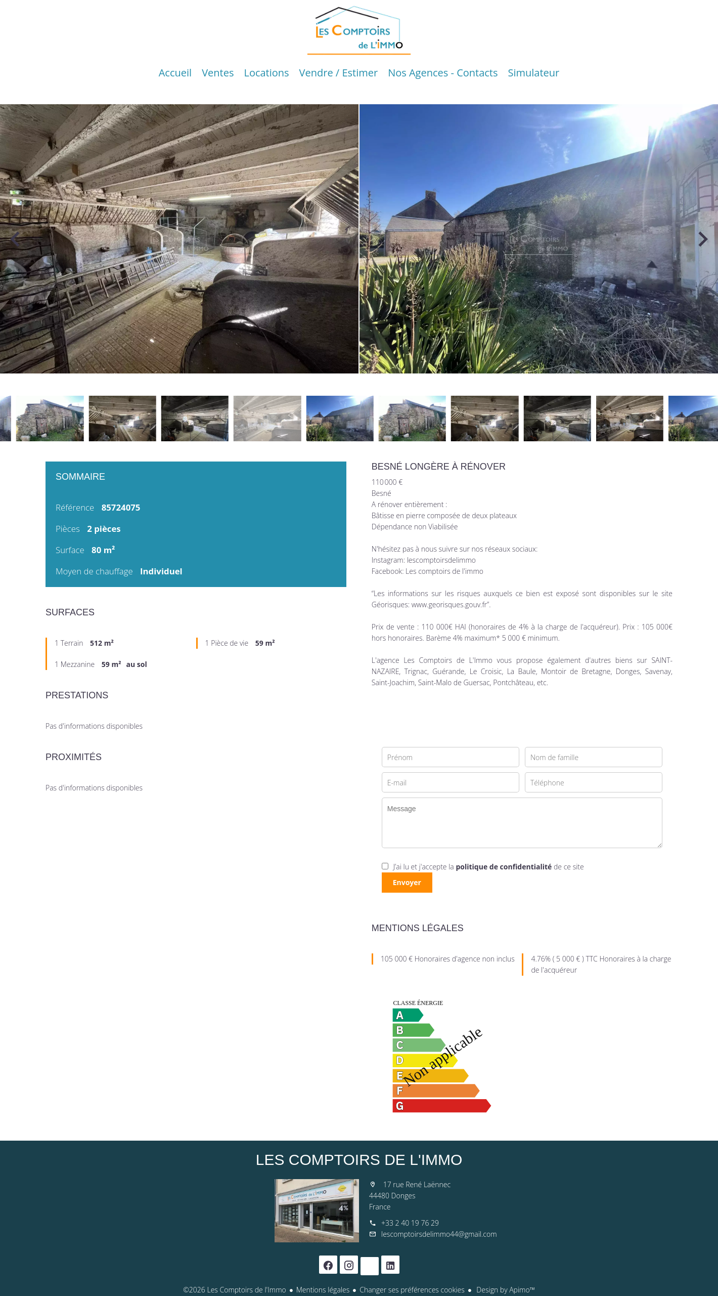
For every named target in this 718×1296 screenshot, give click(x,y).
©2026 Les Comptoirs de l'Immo (234, 1289)
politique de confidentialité (504, 866)
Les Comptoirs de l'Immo (359, 1159)
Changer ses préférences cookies (412, 1289)
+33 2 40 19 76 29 (410, 1223)
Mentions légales (322, 1289)
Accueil (359, 30)
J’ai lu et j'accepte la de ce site (488, 866)
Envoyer (407, 882)
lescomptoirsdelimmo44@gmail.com (439, 1234)
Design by (505, 1289)
